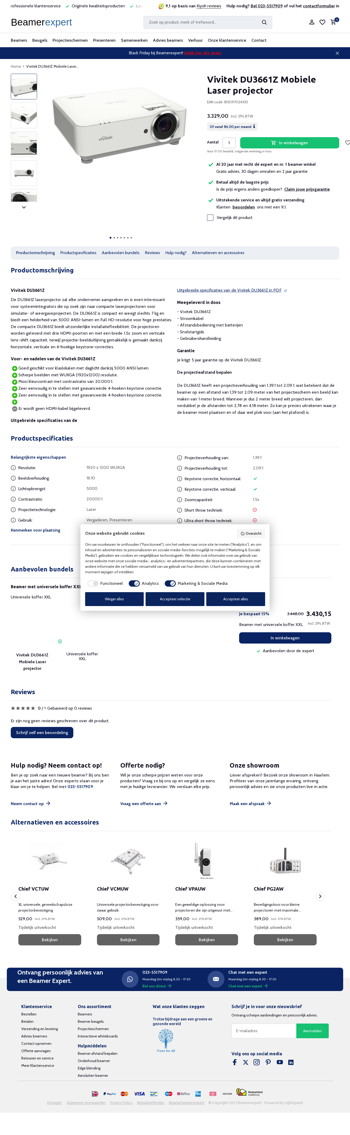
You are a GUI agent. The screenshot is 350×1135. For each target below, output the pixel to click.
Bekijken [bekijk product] (50, 939)
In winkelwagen (285, 637)
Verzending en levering (39, 1028)
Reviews (152, 252)
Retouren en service (37, 1058)
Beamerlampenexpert (186, 1103)
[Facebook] (234, 1063)
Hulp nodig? (176, 252)
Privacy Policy (121, 1103)
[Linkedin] (291, 1063)
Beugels (39, 40)
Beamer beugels (91, 1021)
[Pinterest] (268, 1063)
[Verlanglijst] (322, 22)
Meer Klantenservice (37, 1065)
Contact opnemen (36, 1043)
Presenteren (104, 40)
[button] (110, 238)
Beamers (19, 40)
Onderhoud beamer (94, 1060)
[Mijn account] (311, 22)
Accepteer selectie (175, 599)
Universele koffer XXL (31, 597)
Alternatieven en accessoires (218, 252)
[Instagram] (257, 1063)
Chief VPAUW (190, 888)
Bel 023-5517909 (267, 5)
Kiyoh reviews (209, 5)
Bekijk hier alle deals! (202, 52)
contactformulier (319, 5)
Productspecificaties (78, 252)
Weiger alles (114, 599)
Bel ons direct (156, 986)
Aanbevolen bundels (121, 252)
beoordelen (244, 207)
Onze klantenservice (227, 40)
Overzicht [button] (250, 533)
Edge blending (89, 1068)
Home (18, 66)
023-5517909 (80, 786)
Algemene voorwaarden (86, 1103)
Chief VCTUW (33, 888)
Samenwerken (134, 40)
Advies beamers (168, 40)
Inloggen (55, 1103)
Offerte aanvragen (36, 1050)
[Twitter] (245, 1063)
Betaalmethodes (151, 1103)
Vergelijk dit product (230, 217)
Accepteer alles (235, 599)
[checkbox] (104, 583)
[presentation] (15, 896)
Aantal (213, 142)
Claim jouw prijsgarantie (307, 189)
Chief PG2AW (269, 888)
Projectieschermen (70, 40)
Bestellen (29, 1014)
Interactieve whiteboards (98, 1036)
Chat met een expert (248, 986)
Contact (258, 40)
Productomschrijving (35, 252)
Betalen (27, 1021)
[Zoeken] (207, 22)
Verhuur (195, 40)
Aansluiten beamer (93, 1075)
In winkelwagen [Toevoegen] (289, 142)
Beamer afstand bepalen (97, 1053)
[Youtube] (280, 1063)
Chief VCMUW (112, 888)
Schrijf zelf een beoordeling (42, 732)
